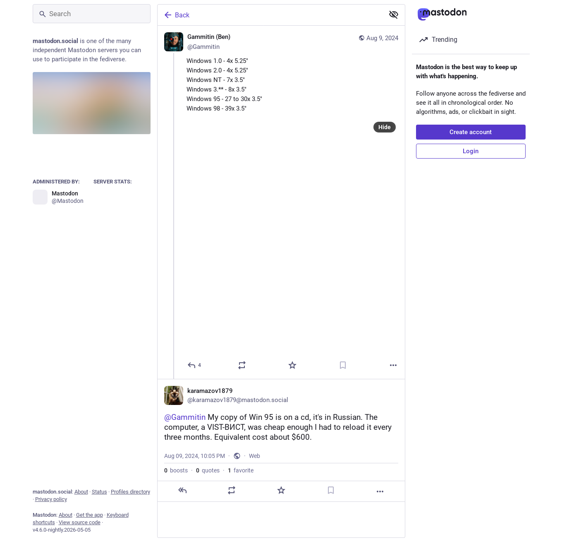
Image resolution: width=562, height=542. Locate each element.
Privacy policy (51, 499)
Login (470, 151)
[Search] (92, 13)
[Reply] (195, 365)
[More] (393, 365)
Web (254, 456)
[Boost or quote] (242, 365)
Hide (384, 127)
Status (99, 492)
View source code (79, 522)
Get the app (89, 515)
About (81, 492)
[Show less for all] (394, 14)
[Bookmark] (343, 365)
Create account (471, 132)
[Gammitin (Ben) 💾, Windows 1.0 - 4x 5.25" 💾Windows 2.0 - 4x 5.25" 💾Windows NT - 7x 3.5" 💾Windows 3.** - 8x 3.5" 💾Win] (281, 202)
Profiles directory (130, 492)
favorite (240, 470)
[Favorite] (292, 365)
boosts (176, 470)
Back (176, 15)
